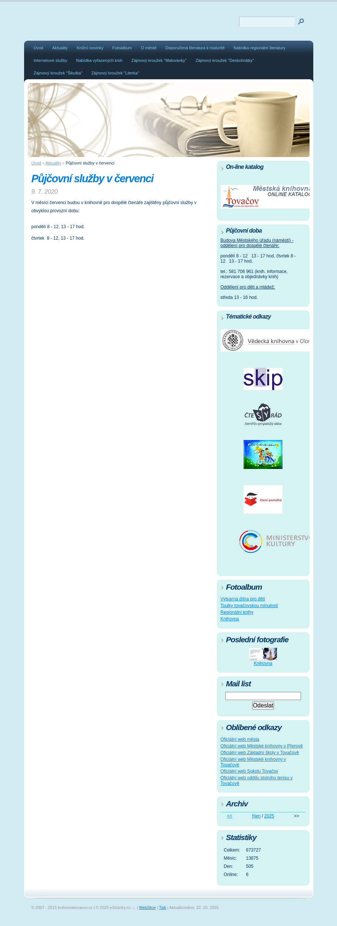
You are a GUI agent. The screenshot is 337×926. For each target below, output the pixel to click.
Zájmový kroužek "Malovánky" (158, 60)
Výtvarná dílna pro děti (243, 599)
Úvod (38, 48)
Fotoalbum (122, 48)
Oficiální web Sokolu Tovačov (249, 771)
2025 (269, 816)
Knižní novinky (90, 48)
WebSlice (147, 907)
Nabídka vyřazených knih (99, 60)
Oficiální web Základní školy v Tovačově (260, 752)
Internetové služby (50, 60)
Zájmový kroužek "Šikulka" (58, 73)
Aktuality (60, 48)
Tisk (162, 907)
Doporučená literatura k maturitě (195, 48)
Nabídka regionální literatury (259, 48)
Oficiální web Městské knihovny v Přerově (262, 746)
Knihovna (230, 619)
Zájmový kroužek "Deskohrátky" (224, 60)
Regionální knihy (237, 612)
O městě (148, 48)
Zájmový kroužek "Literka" (115, 73)
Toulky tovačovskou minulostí (249, 605)
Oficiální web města (240, 739)
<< (229, 816)
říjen (256, 816)
